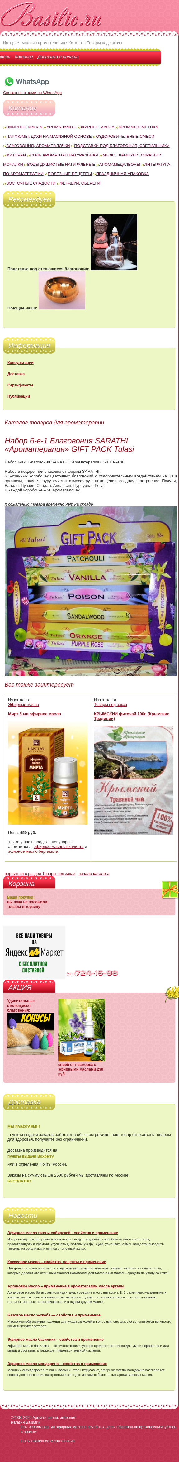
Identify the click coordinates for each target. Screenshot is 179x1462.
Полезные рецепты (70, 173)
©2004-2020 (21, 1418)
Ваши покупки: (21, 897)
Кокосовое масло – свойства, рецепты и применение (56, 1262)
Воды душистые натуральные (61, 164)
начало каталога (93, 873)
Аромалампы (61, 127)
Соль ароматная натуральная (64, 155)
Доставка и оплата (58, 56)
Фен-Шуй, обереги (80, 183)
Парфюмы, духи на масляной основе (49, 136)
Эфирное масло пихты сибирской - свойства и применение (62, 1233)
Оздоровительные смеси (125, 136)
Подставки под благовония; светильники (121, 145)
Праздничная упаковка (122, 173)
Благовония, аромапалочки (38, 145)
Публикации (18, 396)
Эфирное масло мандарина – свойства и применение (57, 1364)
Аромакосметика (138, 127)
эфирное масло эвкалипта (59, 846)
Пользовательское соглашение (48, 1441)
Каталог (24, 56)
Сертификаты (20, 385)
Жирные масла (98, 127)
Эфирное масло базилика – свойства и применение (55, 1339)
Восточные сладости (30, 183)
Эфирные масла (24, 127)
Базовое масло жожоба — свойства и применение (54, 1315)
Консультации (20, 363)
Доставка (16, 374)
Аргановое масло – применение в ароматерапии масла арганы (65, 1286)
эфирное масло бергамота (33, 851)
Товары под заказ (110, 704)
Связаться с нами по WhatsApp (32, 90)
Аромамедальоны (119, 164)
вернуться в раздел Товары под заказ (40, 873)
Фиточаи (16, 155)
